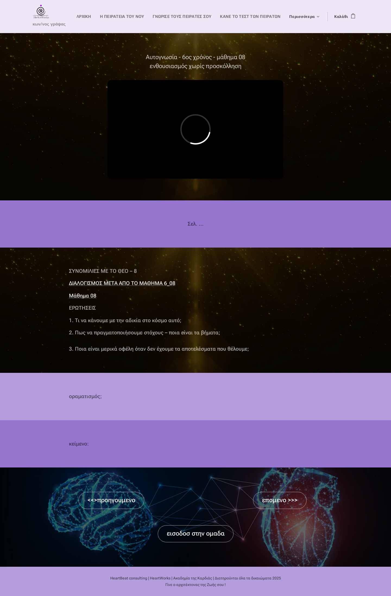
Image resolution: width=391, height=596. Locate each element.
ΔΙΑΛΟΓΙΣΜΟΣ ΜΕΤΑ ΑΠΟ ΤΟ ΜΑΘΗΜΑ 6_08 (122, 283)
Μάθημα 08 (82, 296)
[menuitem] (91, 16)
